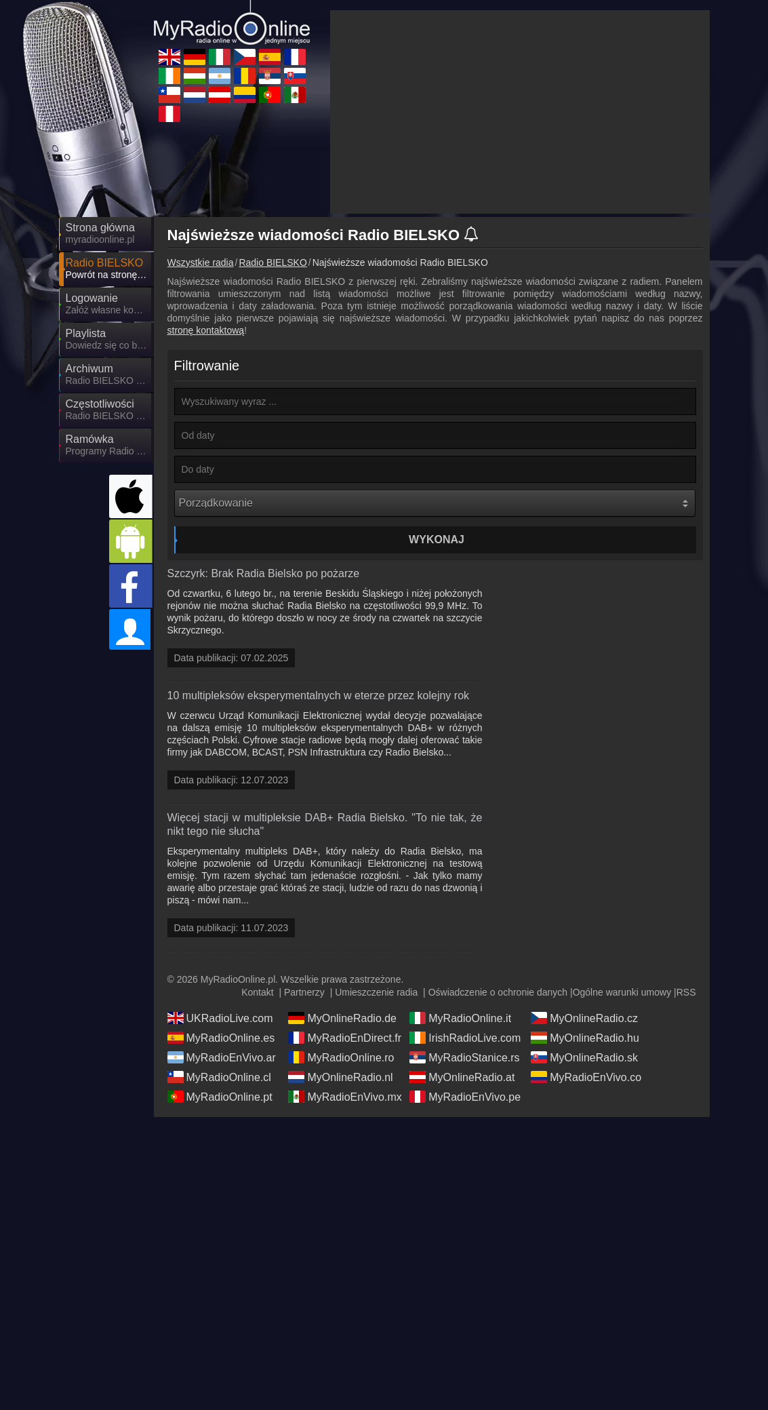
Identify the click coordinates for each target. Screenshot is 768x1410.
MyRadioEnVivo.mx (344, 1097)
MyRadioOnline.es (221, 1038)
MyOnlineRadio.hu (585, 1038)
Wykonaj (436, 539)
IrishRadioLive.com (465, 1038)
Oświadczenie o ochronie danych (497, 992)
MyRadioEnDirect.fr (344, 1038)
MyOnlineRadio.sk (584, 1057)
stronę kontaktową (206, 330)
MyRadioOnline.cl (219, 1077)
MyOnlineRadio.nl (340, 1077)
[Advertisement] (520, 112)
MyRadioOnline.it (460, 1018)
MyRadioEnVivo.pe (465, 1097)
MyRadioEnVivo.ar (221, 1057)
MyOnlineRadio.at (461, 1077)
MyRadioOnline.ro (341, 1057)
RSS (686, 992)
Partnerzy (304, 992)
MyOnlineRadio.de (342, 1018)
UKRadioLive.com (220, 1018)
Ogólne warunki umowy (622, 992)
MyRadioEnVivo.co (586, 1077)
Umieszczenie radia (376, 992)
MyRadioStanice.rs (464, 1057)
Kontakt (257, 992)
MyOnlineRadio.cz (584, 1018)
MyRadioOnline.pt (219, 1097)
